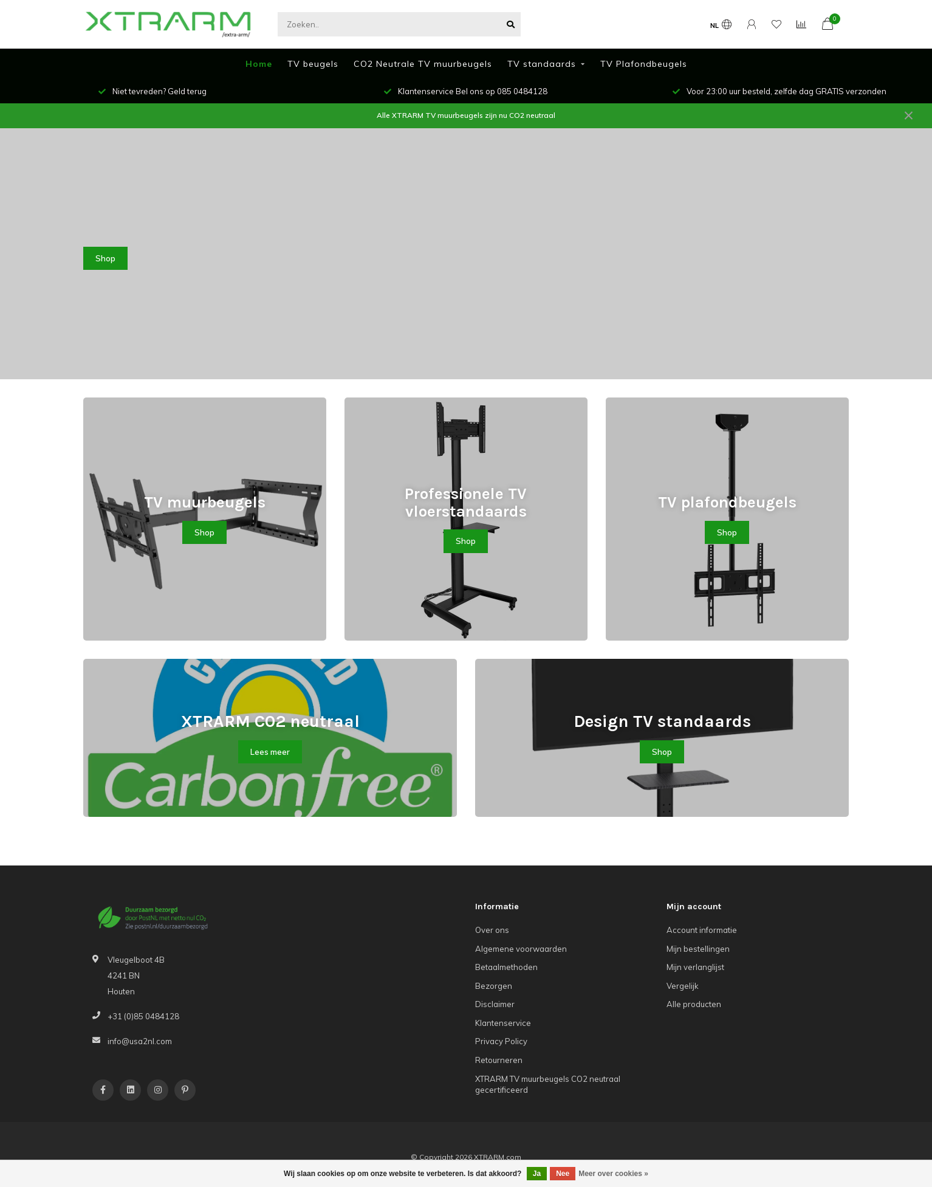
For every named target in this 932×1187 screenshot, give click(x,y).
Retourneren (499, 1060)
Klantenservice (503, 1023)
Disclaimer (495, 1004)
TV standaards (541, 63)
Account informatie (701, 930)
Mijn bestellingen (698, 949)
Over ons (492, 930)
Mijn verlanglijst (695, 967)
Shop (105, 258)
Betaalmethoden (506, 967)
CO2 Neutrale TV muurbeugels (423, 63)
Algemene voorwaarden (521, 949)
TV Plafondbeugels (643, 63)
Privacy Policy (501, 1041)
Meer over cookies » (613, 1173)
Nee (562, 1173)
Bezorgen (493, 986)
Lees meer (270, 752)
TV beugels (312, 63)
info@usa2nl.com (140, 1041)
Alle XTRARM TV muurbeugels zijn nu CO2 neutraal (466, 115)
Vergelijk (682, 986)
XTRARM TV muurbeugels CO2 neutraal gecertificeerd (547, 1084)
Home (258, 63)
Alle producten (693, 1004)
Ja (537, 1173)
